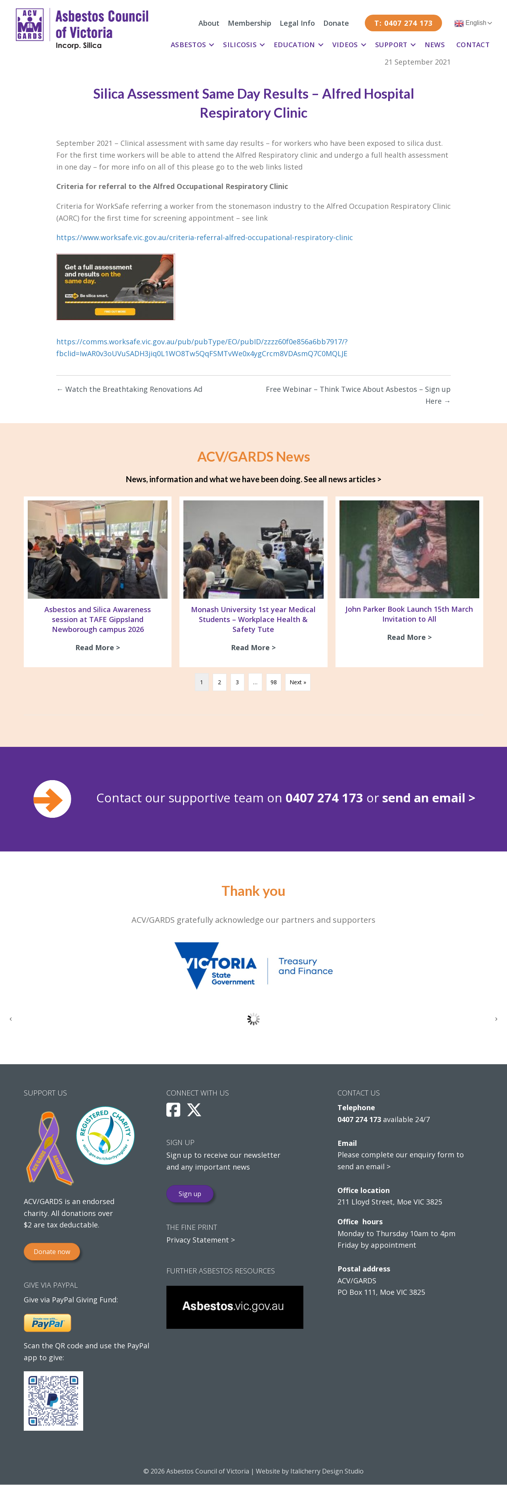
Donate (336, 23)
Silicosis (240, 44)
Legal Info (297, 23)
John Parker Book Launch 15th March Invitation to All (409, 614)
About (208, 23)
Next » (298, 683)
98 (274, 683)
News (435, 44)
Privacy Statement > (200, 1240)
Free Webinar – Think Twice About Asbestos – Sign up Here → (358, 395)
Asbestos (188, 44)
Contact (473, 44)
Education (294, 44)
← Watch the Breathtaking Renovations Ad (129, 389)
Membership (249, 23)
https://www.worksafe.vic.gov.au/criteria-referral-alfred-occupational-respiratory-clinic (204, 237)
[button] (211, 44)
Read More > (99, 647)
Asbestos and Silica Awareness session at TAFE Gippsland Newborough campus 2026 (97, 619)
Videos (345, 44)
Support (391, 44)
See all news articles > (342, 479)
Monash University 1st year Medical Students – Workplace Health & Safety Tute (253, 619)
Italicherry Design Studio (327, 1472)
